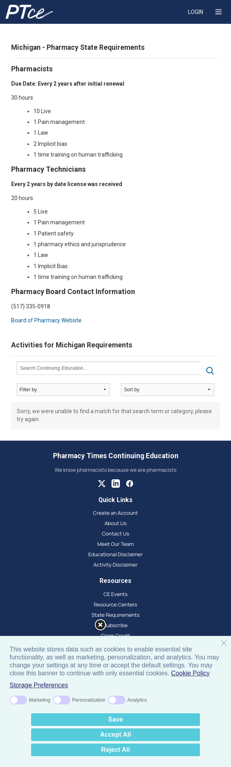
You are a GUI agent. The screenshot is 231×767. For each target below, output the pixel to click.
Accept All (115, 734)
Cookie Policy (190, 673)
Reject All (115, 749)
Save (115, 719)
